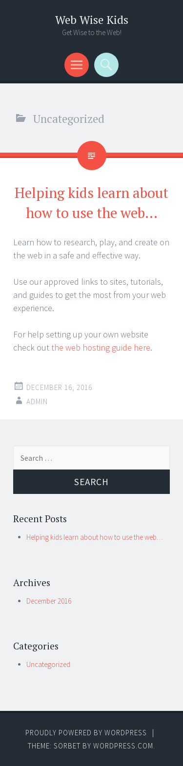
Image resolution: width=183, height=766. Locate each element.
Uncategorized (48, 664)
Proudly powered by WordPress (86, 732)
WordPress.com (123, 745)
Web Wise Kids (91, 19)
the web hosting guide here (100, 347)
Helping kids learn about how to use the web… (94, 537)
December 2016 (48, 601)
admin (37, 401)
